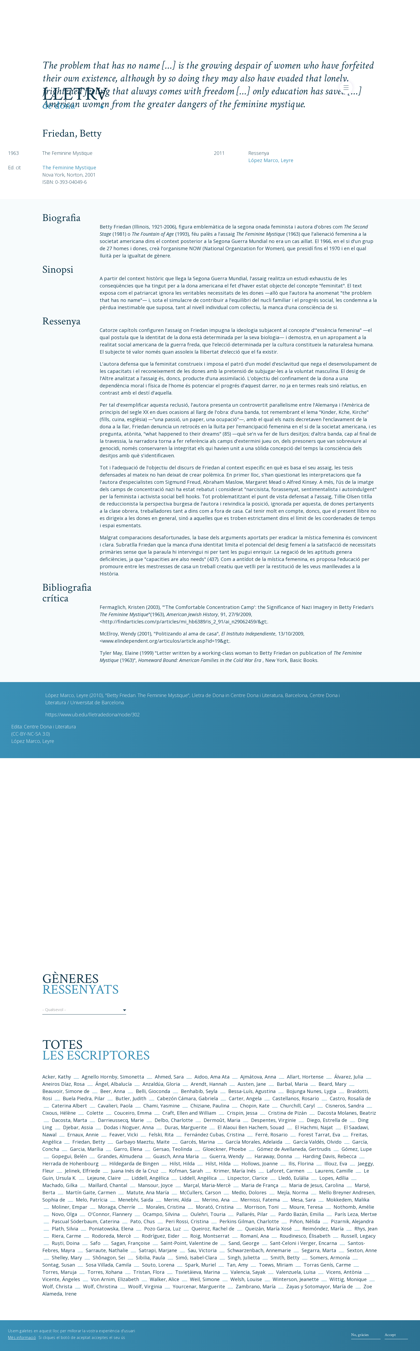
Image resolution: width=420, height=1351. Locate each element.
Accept (390, 1334)
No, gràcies (360, 1334)
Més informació (22, 1337)
